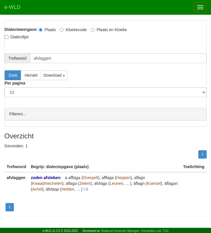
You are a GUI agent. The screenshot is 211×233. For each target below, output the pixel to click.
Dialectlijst (17, 37)
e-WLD (12, 7)
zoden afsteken (45, 177)
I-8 (86, 189)
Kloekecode (73, 29)
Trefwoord (17, 58)
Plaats (47, 29)
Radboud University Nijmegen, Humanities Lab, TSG (135, 230)
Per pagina (15, 83)
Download (54, 75)
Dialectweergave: (21, 29)
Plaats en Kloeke (109, 29)
